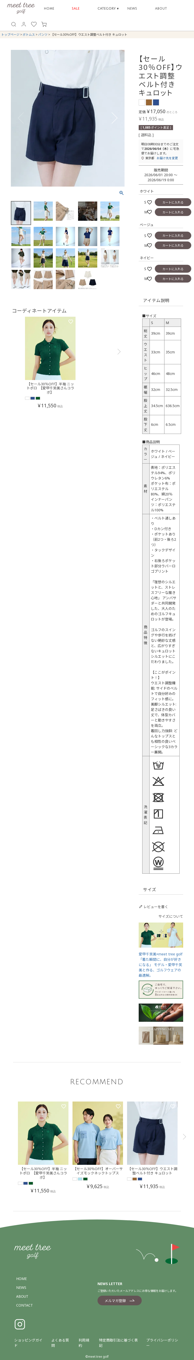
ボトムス (29, 34)
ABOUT (161, 8)
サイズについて (170, 916)
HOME (49, 8)
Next (118, 119)
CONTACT (24, 1305)
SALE (76, 8)
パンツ (42, 34)
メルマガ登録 (115, 1300)
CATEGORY (108, 9)
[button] (118, 366)
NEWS (132, 8)
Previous (17, 119)
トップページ (10, 34)
